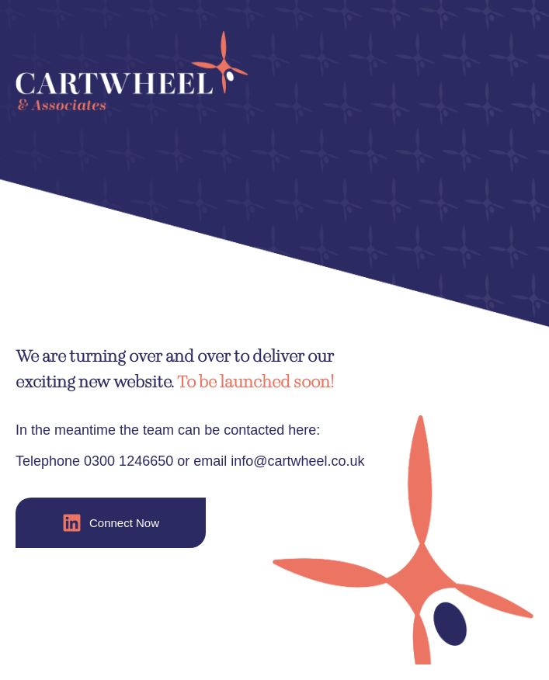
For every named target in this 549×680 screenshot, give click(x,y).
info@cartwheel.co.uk (297, 461)
